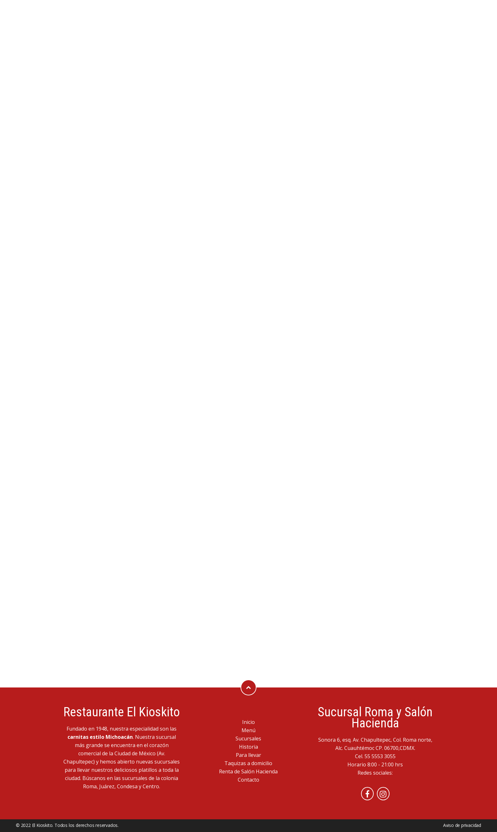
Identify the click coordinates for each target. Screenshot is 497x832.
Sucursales (248, 738)
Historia (248, 746)
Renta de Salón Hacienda (248, 771)
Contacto (248, 779)
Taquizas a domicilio (248, 763)
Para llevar (248, 754)
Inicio (248, 722)
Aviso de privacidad (462, 825)
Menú (248, 730)
